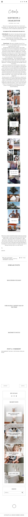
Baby (5, 257)
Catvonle (6, 515)
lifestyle (15, 258)
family (10, 258)
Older (22, 385)
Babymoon (9, 257)
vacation (11, 259)
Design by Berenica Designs (18, 515)
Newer (5, 385)
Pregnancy (5, 259)
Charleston (6, 258)
